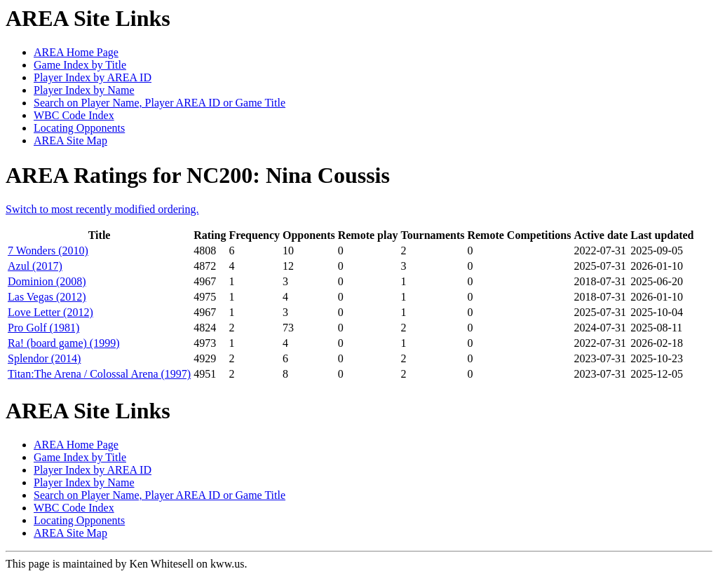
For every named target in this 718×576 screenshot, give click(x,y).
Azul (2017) (35, 266)
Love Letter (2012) (50, 312)
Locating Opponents (79, 128)
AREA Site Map (70, 140)
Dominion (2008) (47, 281)
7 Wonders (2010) (48, 250)
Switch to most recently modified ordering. (102, 209)
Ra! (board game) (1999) (64, 343)
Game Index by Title (80, 65)
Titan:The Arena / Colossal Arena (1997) (99, 374)
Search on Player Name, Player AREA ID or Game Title (159, 103)
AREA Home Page (76, 52)
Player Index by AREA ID (92, 77)
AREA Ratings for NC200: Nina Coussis (198, 175)
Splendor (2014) (44, 358)
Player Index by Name (84, 90)
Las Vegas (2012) (47, 297)
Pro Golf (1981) (43, 328)
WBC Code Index (74, 115)
